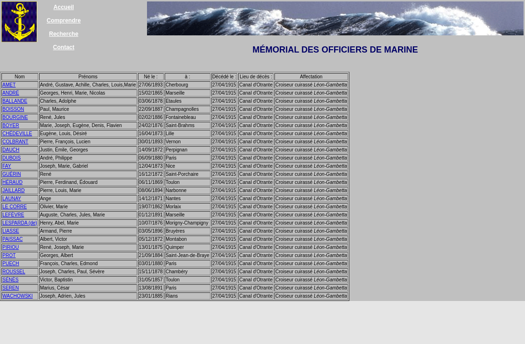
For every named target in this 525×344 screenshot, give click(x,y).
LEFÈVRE (13, 214)
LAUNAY (11, 198)
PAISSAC (12, 239)
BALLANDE (14, 101)
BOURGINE (15, 117)
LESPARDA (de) (19, 223)
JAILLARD (13, 190)
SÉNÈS (10, 279)
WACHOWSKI (17, 296)
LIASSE (10, 231)
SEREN (10, 287)
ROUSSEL (13, 271)
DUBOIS (11, 158)
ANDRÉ (10, 93)
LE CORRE (14, 206)
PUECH (10, 263)
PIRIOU (10, 247)
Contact (63, 47)
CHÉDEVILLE (17, 133)
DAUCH (11, 149)
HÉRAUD (12, 182)
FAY (6, 166)
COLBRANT (15, 141)
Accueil (63, 7)
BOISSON (13, 109)
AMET (9, 84)
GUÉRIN (11, 174)
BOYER (10, 125)
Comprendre (64, 20)
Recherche (63, 34)
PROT (9, 255)
